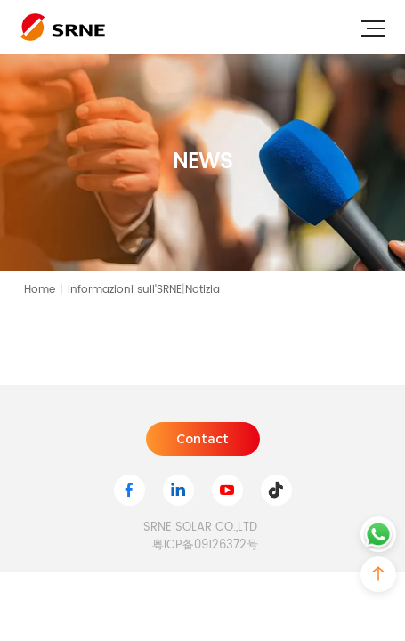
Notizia (202, 289)
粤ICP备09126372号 (205, 545)
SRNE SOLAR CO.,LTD (200, 528)
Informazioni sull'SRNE (126, 290)
